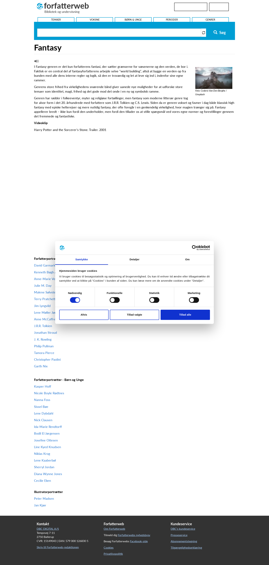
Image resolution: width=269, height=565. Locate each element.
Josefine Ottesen (46, 440)
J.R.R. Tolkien (43, 326)
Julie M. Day (42, 285)
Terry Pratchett (44, 299)
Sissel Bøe (41, 407)
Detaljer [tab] (134, 259)
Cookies (109, 547)
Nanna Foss (42, 400)
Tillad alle (185, 314)
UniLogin (219, 7)
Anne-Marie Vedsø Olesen (52, 279)
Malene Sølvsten (45, 292)
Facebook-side (139, 541)
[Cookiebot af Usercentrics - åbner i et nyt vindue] (194, 247)
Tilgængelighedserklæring (186, 547)
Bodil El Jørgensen (47, 433)
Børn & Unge (133, 19)
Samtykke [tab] (81, 259)
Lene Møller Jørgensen (50, 312)
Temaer (56, 19)
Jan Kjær (40, 505)
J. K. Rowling (42, 339)
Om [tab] (187, 259)
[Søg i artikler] (119, 33)
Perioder (172, 19)
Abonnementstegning (184, 541)
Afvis (84, 314)
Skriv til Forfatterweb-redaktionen (58, 547)
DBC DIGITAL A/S (48, 528)
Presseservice (179, 535)
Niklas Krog (42, 454)
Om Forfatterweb (114, 528)
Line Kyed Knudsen (47, 447)
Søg (219, 32)
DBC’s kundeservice (183, 528)
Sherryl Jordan (44, 467)
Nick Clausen (43, 420)
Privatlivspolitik (113, 553)
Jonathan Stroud (45, 332)
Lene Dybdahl (43, 413)
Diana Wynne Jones (48, 474)
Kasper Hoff (42, 386)
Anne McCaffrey (45, 319)
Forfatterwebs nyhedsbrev (134, 535)
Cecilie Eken (42, 480)
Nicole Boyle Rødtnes (49, 393)
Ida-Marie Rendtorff (48, 427)
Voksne (95, 19)
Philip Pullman (44, 346)
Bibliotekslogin (191, 7)
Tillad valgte (134, 314)
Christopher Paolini (47, 359)
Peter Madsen (44, 498)
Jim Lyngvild (42, 306)
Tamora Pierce (44, 353)
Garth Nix (41, 366)
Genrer (210, 19)
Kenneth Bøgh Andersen (51, 272)
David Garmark (44, 265)
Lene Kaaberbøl (45, 460)
